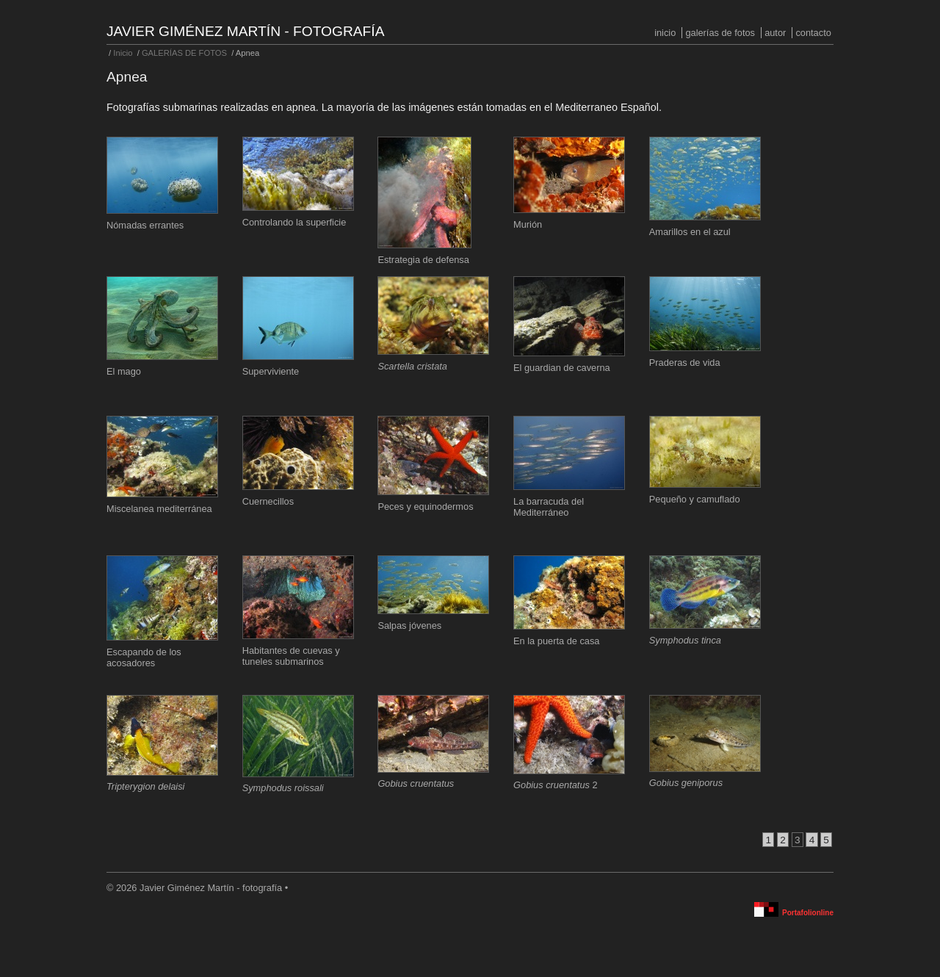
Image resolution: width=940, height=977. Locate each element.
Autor (775, 32)
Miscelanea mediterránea (159, 508)
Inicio (665, 32)
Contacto (813, 32)
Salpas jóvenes (409, 625)
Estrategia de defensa (423, 259)
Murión (527, 224)
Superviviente (271, 371)
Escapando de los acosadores (143, 657)
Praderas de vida (684, 362)
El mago (123, 371)
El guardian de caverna (561, 367)
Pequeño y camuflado (694, 499)
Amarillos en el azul (690, 231)
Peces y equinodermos (425, 506)
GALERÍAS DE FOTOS (720, 32)
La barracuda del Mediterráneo (548, 507)
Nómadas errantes (145, 225)
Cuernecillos (268, 501)
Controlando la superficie (294, 222)
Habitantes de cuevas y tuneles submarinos (291, 656)
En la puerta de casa (556, 640)
